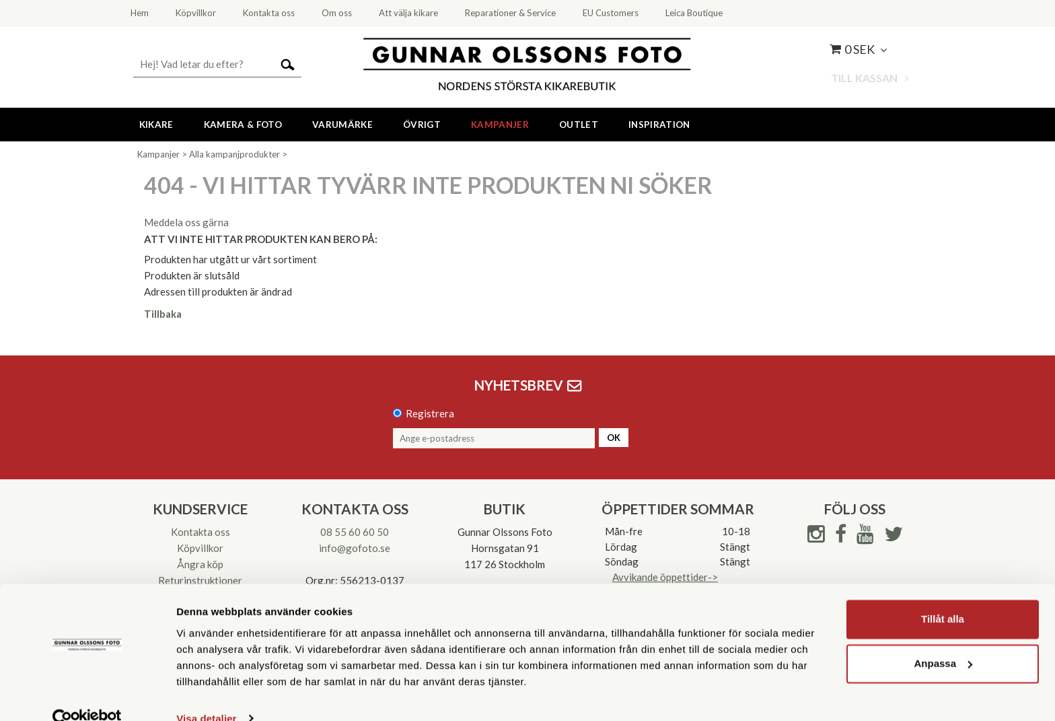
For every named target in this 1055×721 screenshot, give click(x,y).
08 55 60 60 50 (354, 532)
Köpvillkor (200, 548)
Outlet (578, 124)
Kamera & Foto (243, 124)
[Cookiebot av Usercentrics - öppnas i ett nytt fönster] (87, 695)
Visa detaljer (206, 694)
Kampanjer (500, 124)
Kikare (156, 124)
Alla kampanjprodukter (234, 154)
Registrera (430, 413)
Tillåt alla (942, 595)
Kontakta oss (200, 532)
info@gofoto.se (354, 548)
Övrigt (422, 124)
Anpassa (943, 639)
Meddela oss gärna (186, 222)
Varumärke (342, 124)
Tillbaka (163, 314)
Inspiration (659, 124)
